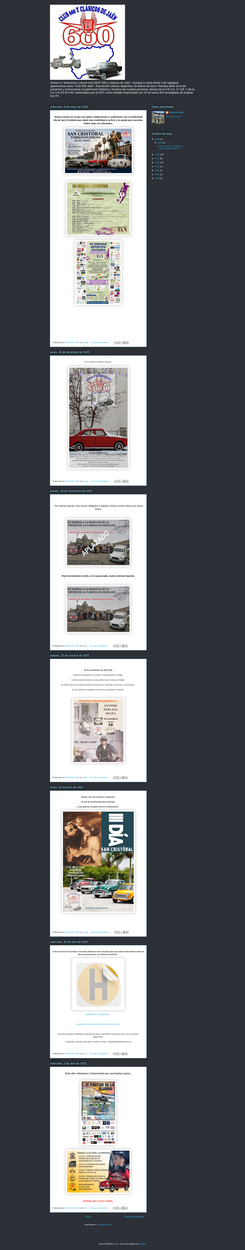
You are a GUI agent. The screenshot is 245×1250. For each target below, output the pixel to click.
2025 (157, 154)
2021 (157, 170)
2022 (157, 166)
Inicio (88, 1216)
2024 (157, 158)
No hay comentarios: (100, 342)
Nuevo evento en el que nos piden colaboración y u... (170, 147)
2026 (157, 139)
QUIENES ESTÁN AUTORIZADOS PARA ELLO (98, 1024)
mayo (160, 142)
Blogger (142, 1244)
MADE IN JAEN (176, 112)
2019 (157, 178)
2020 (157, 174)
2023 (157, 162)
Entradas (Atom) (104, 1224)
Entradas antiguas (134, 1216)
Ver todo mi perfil (173, 116)
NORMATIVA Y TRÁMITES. (98, 1014)
